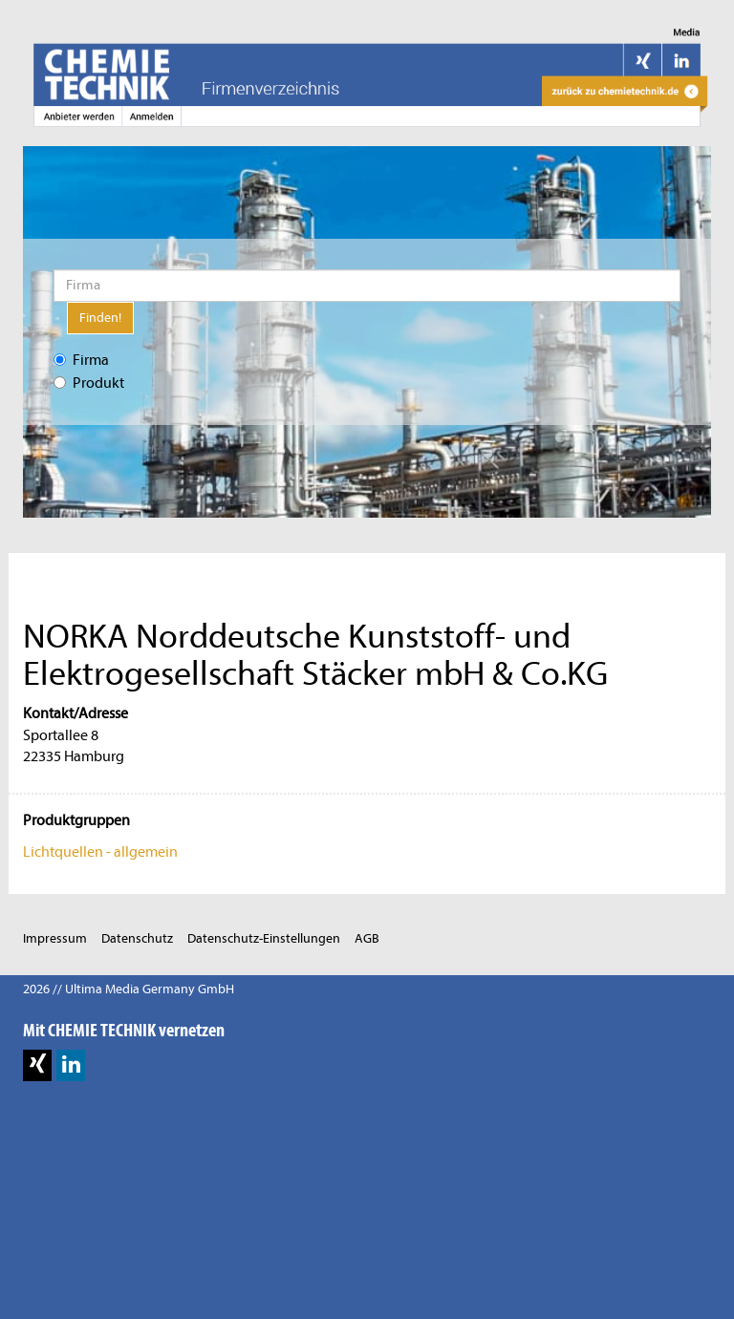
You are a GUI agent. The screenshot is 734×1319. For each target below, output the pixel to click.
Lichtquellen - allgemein (100, 852)
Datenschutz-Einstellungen (263, 938)
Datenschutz (137, 938)
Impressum (55, 938)
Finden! (100, 317)
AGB (367, 938)
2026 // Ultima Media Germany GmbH (128, 989)
